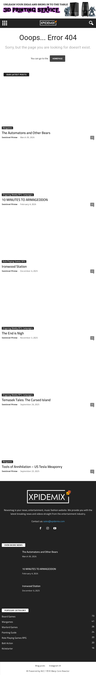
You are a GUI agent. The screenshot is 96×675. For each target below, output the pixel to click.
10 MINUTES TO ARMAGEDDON (25, 199)
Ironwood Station (14, 266)
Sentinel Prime (9, 137)
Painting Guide (9, 632)
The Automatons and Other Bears (26, 133)
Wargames (7, 128)
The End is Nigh (13, 333)
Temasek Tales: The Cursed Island (26, 400)
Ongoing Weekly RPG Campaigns (18, 194)
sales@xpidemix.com (54, 521)
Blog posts (40, 665)
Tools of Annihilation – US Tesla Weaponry (32, 466)
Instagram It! (55, 665)
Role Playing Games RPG (14, 261)
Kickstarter (7, 648)
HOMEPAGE (57, 58)
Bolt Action (7, 643)
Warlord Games (10, 627)
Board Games (8, 616)
